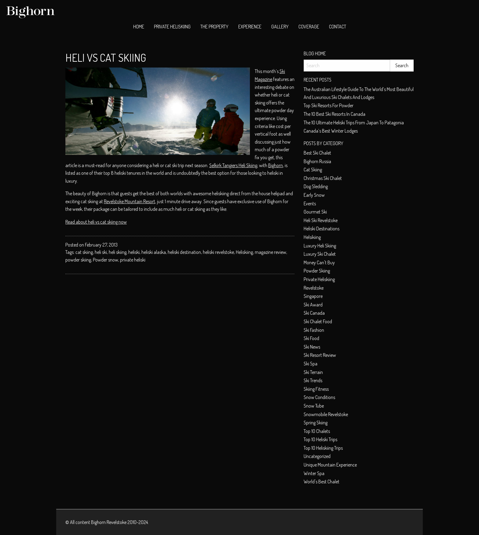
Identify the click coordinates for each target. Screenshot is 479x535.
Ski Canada (314, 313)
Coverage (308, 27)
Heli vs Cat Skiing (105, 57)
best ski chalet (317, 153)
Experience (249, 27)
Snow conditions (319, 397)
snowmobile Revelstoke (326, 414)
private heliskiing (319, 279)
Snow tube (314, 406)
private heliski (132, 260)
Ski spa (310, 364)
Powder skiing (317, 271)
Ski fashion (314, 330)
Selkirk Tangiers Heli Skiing (233, 165)
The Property (214, 27)
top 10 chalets (317, 431)
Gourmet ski (315, 212)
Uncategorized (317, 456)
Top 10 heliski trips (320, 439)
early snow (314, 195)
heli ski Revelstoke (321, 220)
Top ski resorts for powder (328, 105)
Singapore (313, 296)
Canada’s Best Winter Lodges (331, 131)
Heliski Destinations (321, 228)
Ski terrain (313, 372)
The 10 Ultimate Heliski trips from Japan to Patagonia (354, 122)
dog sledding (316, 186)
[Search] (347, 65)
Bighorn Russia (317, 161)
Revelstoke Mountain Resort (129, 201)
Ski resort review (320, 355)
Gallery (280, 27)
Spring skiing (315, 423)
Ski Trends (313, 380)
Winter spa (314, 473)
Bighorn (275, 165)
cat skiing (84, 252)
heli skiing (117, 252)
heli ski (101, 252)
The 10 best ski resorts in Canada (334, 114)
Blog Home (315, 53)
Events (310, 203)
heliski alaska (153, 252)
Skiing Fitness (316, 389)
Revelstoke (314, 288)
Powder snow (105, 260)
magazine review (270, 252)
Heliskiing (244, 252)
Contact (337, 27)
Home (138, 27)
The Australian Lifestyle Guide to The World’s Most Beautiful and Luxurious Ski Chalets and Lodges (359, 93)
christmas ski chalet (323, 178)
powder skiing (78, 260)
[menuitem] (138, 27)
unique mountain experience (330, 465)
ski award (313, 305)
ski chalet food (318, 321)
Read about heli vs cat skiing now (96, 222)
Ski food (311, 338)
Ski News (312, 347)
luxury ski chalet (320, 254)
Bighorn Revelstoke (108, 522)
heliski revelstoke (218, 252)
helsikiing (312, 237)
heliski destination (184, 252)
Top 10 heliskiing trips (323, 448)
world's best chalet (321, 481)
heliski (134, 252)
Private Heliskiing (172, 27)
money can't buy (319, 262)
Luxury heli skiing (320, 246)
